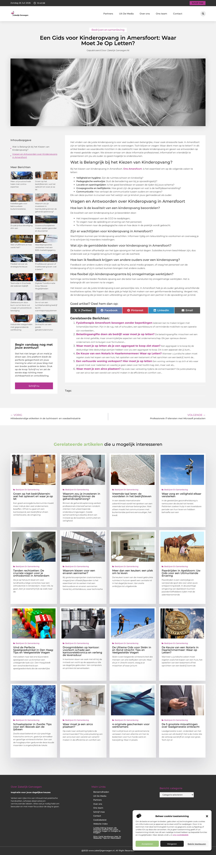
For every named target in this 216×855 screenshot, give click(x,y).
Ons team (161, 13)
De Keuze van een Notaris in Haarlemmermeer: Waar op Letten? (119, 353)
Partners (108, 13)
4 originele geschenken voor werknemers (131, 725)
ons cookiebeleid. (181, 835)
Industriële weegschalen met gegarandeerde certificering (21, 327)
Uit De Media (126, 13)
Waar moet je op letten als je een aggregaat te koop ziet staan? (118, 345)
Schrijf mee (99, 812)
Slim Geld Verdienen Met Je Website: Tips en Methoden (107, 837)
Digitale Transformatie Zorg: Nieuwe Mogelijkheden (45, 286)
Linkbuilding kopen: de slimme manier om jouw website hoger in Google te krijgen (106, 830)
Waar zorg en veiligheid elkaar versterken (181, 495)
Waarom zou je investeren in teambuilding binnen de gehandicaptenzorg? (81, 496)
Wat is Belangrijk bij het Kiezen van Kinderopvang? (30, 148)
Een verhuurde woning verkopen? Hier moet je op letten (114, 361)
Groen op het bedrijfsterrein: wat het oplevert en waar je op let (33, 496)
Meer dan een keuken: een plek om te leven (132, 572)
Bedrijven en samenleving (108, 29)
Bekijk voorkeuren (197, 844)
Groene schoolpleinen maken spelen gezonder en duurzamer (46, 228)
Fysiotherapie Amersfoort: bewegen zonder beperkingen (114, 322)
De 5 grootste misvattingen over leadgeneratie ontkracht (181, 725)
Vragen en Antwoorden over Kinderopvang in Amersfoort (34, 156)
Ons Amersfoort (132, 168)
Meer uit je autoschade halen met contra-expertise (20, 184)
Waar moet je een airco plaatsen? (98, 368)
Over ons (145, 13)
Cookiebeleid (99, 820)
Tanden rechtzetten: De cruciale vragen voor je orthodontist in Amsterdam (31, 573)
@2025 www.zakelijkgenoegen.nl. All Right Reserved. (108, 850)
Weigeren (172, 844)
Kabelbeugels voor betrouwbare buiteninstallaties (18, 206)
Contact (177, 13)
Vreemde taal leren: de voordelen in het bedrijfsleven (132, 495)
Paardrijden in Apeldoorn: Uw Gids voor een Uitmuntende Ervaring (181, 573)
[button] (207, 816)
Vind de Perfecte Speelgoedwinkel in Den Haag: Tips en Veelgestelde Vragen (33, 650)
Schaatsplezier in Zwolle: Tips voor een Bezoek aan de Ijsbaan (32, 727)
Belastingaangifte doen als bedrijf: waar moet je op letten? (115, 334)
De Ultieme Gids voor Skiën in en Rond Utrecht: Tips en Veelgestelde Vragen (131, 650)
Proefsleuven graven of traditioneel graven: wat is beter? (46, 266)
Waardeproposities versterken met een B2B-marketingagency (45, 247)
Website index (100, 824)
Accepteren (147, 844)
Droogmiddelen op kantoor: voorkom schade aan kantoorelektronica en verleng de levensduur (82, 651)
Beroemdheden (101, 792)
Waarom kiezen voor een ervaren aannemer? (79, 572)
